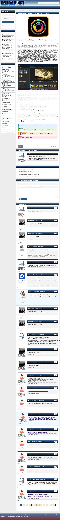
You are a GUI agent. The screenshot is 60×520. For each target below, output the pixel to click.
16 (51, 504)
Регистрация (12, 27)
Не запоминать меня (6, 25)
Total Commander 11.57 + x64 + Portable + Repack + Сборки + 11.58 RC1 (8, 59)
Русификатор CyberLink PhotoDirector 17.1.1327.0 (38, 391)
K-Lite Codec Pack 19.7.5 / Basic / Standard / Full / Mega (8, 56)
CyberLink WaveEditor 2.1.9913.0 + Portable (26, 169)
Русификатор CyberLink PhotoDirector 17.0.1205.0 (38, 494)
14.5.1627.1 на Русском (38, 133)
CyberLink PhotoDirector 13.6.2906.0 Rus (26, 133)
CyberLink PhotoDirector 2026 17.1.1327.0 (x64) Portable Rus (41, 418)
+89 (20, 146)
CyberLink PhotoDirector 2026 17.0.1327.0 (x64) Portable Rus (40, 403)
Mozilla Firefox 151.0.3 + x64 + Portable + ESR (7, 34)
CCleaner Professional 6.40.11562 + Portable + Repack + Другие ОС (7, 45)
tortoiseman (30, 262)
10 (47, 504)
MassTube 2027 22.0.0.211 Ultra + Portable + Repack (7, 48)
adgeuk (29, 334)
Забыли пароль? (5, 27)
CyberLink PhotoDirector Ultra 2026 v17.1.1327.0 (37, 432)
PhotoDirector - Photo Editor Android (25, 137)
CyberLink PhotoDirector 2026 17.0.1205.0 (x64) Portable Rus (40, 496)
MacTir (30, 291)
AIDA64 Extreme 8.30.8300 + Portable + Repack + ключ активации (7, 51)
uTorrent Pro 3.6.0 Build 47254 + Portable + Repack (7, 54)
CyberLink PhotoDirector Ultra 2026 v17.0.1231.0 (37, 469)
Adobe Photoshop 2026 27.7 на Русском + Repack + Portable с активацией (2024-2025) (7, 37)
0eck (28, 274)
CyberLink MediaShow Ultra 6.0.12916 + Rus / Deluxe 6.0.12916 (29, 174)
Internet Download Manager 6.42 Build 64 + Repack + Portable (8, 40)
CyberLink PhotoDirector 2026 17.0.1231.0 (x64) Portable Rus (40, 457)
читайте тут (42, 159)
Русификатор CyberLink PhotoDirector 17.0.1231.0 (38, 444)
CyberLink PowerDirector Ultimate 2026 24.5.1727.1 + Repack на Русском (30, 176)
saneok (29, 375)
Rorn (28, 246)
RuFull (29, 220)
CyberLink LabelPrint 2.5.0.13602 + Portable (26, 171)
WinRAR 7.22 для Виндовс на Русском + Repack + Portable (7, 42)
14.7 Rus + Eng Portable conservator (25, 129)
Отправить (24, 198)
